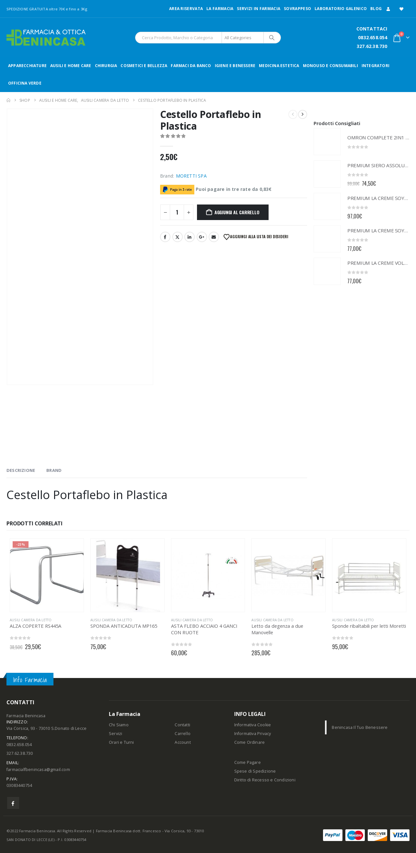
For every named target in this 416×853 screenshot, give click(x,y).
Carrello (183, 733)
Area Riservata (186, 8)
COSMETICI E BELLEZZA (144, 65)
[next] (302, 114)
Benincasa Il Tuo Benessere (359, 727)
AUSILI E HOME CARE (70, 65)
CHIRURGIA (106, 65)
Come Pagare (247, 762)
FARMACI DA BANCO (191, 65)
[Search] (272, 37)
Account (183, 742)
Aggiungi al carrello (237, 212)
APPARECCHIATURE (27, 65)
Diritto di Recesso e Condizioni (264, 780)
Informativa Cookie (252, 725)
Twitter (177, 237)
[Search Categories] (243, 37)
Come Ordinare (249, 742)
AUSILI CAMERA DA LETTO (31, 620)
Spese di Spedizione (255, 771)
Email (214, 237)
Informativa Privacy (252, 733)
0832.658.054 (372, 37)
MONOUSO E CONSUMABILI (330, 65)
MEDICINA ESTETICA (279, 65)
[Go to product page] (327, 141)
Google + (202, 237)
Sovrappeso (297, 8)
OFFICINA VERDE (24, 83)
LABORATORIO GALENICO (341, 8)
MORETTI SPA (191, 176)
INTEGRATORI (375, 65)
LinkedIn (189, 237)
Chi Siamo (119, 725)
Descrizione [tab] (20, 470)
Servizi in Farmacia (258, 8)
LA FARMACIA (219, 8)
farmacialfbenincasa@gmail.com (38, 769)
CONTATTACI (371, 29)
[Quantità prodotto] (177, 212)
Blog (376, 8)
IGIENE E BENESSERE (235, 65)
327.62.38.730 (372, 46)
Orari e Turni (121, 742)
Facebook (165, 237)
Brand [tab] (54, 470)
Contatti (182, 725)
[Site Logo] (46, 37)
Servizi (115, 733)
